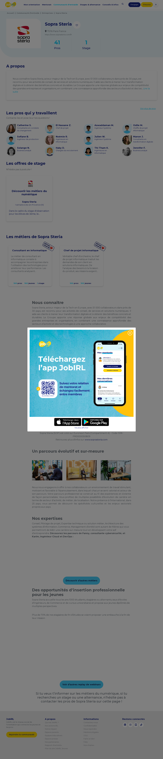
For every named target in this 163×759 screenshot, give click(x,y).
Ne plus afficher (81, 428)
